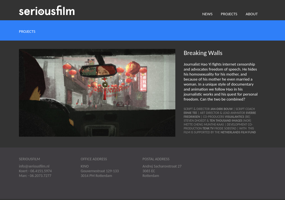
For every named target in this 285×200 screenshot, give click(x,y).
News (207, 13)
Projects (229, 13)
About (252, 13)
